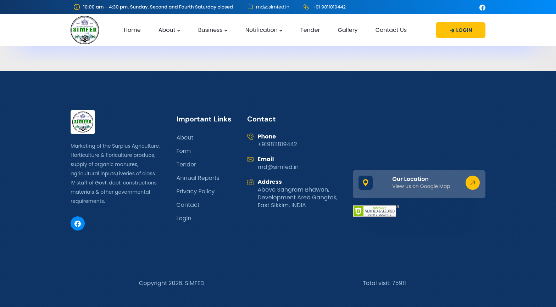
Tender (310, 30)
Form (184, 151)
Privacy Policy (196, 191)
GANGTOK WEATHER (419, 136)
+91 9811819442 (329, 7)
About (167, 30)
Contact (188, 205)
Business (210, 30)
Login (184, 218)
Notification (261, 30)
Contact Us (391, 30)
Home (132, 30)
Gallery (348, 30)
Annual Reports (198, 178)
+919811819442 (277, 144)
